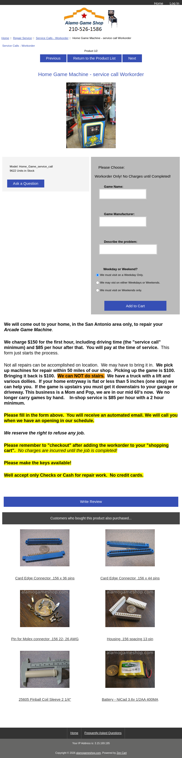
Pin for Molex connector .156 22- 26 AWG (45, 639)
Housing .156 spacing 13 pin (130, 639)
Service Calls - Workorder (52, 38)
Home (158, 3)
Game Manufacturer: (119, 214)
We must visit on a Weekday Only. (121, 275)
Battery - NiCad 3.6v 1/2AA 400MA (130, 699)
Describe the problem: (120, 241)
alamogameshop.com (88, 753)
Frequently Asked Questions (102, 733)
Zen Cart (122, 753)
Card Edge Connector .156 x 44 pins (130, 578)
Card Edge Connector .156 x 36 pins (45, 578)
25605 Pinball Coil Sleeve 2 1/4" (45, 699)
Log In (174, 3)
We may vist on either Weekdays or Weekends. (130, 282)
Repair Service (22, 38)
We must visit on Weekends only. (121, 290)
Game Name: (113, 186)
